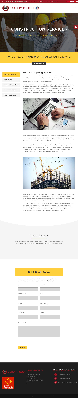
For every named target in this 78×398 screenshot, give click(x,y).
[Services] (39, 32)
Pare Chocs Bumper (32, 378)
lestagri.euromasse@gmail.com (21, 1)
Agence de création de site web (41, 396)
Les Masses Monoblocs (33, 374)
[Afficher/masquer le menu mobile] (75, 7)
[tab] (11, 74)
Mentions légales (52, 396)
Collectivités (30, 382)
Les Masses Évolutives (33, 376)
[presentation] (29, 342)
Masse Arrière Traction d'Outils (35, 380)
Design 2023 (32, 396)
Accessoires (30, 383)
